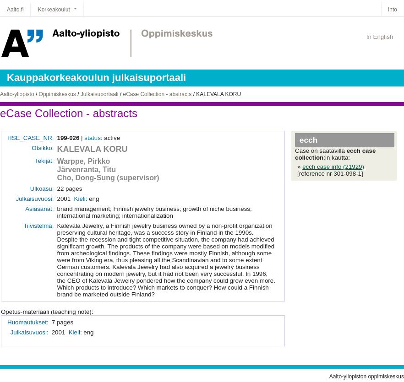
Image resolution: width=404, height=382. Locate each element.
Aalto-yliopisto (17, 94)
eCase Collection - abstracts (157, 94)
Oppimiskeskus (57, 94)
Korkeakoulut (54, 9)
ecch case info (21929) (333, 166)
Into (392, 9)
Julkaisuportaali (100, 94)
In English (379, 36)
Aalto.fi (15, 9)
